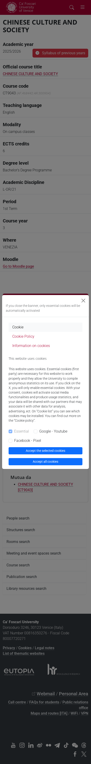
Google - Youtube (53, 431)
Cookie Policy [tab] (23, 336)
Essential (21, 431)
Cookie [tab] (17, 327)
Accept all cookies (45, 461)
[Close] (83, 300)
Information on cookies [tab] (31, 345)
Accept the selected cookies (45, 451)
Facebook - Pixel (27, 440)
